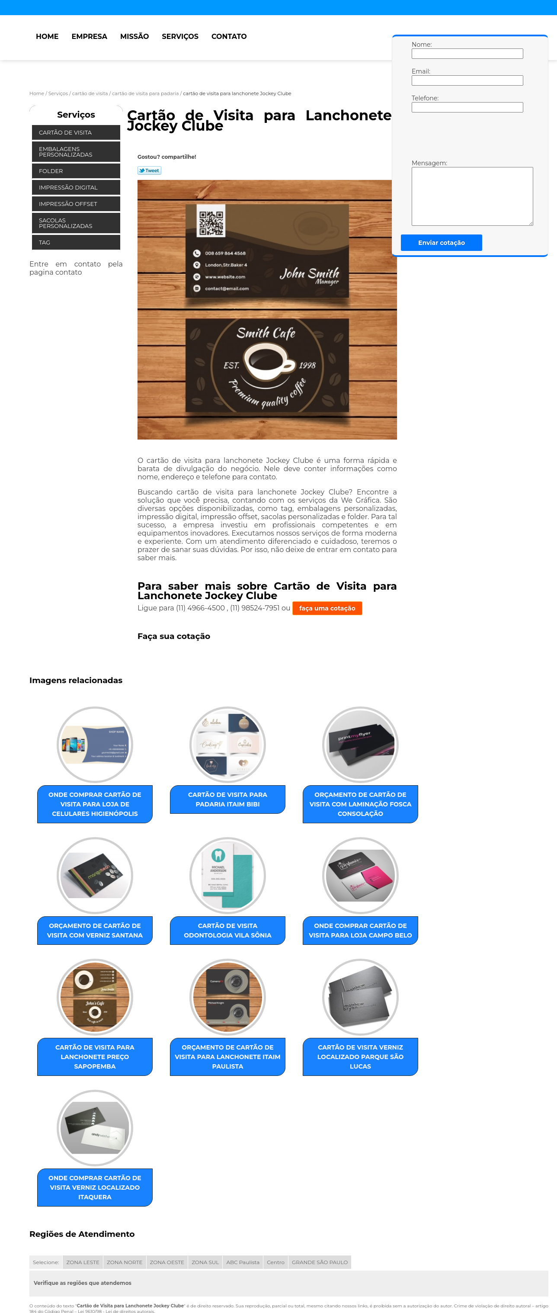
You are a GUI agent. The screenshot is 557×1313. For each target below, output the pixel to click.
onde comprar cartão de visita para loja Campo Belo (160, 954)
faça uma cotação (327, 608)
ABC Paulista (242, 1190)
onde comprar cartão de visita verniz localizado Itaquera (160, 1107)
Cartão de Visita (66, 132)
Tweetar (149, 170)
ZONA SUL (205, 1190)
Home (47, 36)
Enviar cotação (441, 243)
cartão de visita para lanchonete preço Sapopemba (248, 959)
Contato (229, 36)
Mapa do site (194, 1272)
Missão (134, 36)
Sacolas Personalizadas (66, 223)
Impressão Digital (69, 187)
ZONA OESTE (167, 1190)
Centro (276, 1190)
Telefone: (420, 103)
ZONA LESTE (82, 1190)
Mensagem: (420, 192)
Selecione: (46, 1190)
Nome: (420, 50)
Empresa (89, 36)
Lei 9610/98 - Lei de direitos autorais (116, 1239)
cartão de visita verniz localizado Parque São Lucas (72, 1107)
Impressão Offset (69, 203)
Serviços (180, 36)
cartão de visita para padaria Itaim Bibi (160, 802)
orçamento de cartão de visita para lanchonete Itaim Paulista (336, 959)
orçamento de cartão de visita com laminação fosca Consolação (248, 812)
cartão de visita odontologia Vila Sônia (72, 949)
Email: (420, 76)
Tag (45, 242)
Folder (51, 170)
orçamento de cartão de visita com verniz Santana (336, 807)
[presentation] (466, 138)
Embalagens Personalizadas (66, 151)
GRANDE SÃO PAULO (320, 1190)
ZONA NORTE (125, 1190)
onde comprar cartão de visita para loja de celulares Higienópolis (72, 812)
